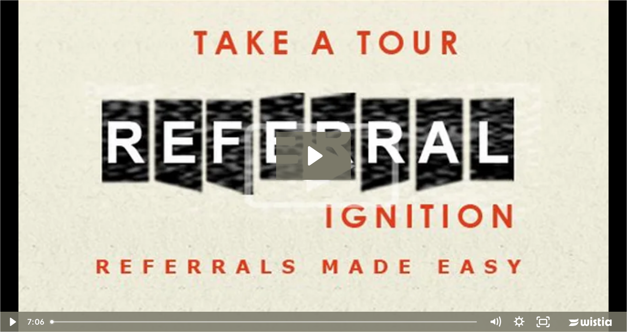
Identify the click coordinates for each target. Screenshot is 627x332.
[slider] (264, 322)
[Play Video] (12, 322)
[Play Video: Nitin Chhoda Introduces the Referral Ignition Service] (313, 156)
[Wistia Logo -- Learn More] (591, 322)
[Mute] (495, 322)
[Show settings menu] (519, 322)
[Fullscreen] (543, 322)
